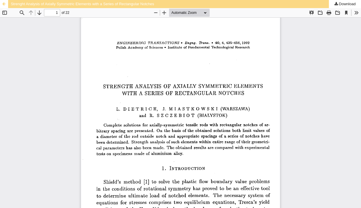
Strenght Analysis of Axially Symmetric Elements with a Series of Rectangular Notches (82, 4)
